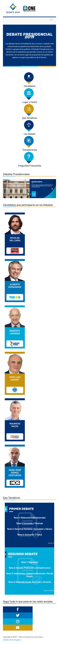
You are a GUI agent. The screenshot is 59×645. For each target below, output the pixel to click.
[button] (7, 188)
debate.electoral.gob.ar (12, 640)
